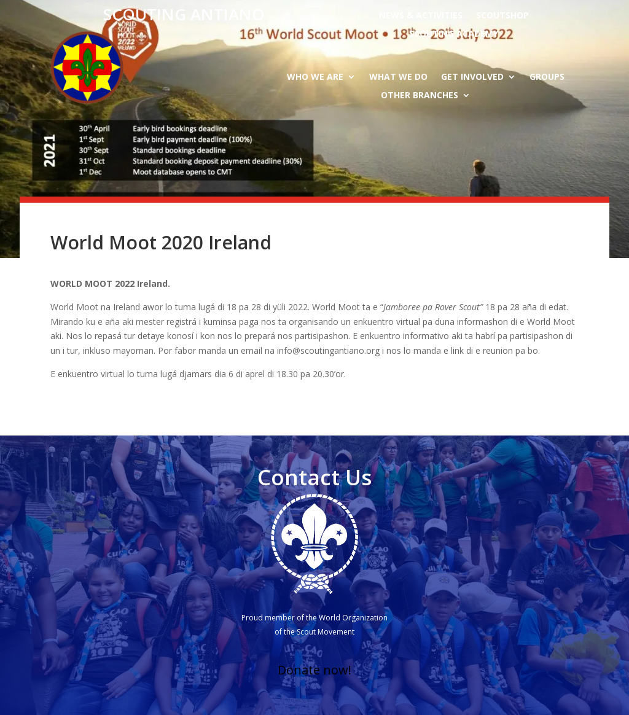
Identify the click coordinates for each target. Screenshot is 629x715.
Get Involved (472, 77)
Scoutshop (502, 16)
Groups (547, 77)
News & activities (421, 16)
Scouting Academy (453, 34)
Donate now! (314, 670)
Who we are (315, 77)
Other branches (419, 96)
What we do (398, 77)
